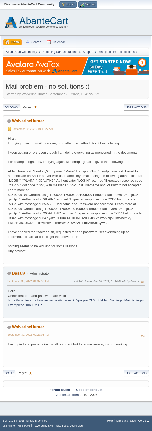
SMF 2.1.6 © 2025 (14, 420)
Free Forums (23, 425)
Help (110, 420)
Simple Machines (36, 420)
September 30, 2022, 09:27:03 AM (28, 334)
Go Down (12, 107)
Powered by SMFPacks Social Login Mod (58, 425)
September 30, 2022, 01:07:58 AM (28, 281)
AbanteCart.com (66, 395)
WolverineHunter (28, 121)
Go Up (9, 373)
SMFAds (7, 425)
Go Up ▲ (143, 420)
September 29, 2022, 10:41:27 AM (32, 128)
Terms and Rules (126, 420)
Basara (18, 273)
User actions (136, 107)
